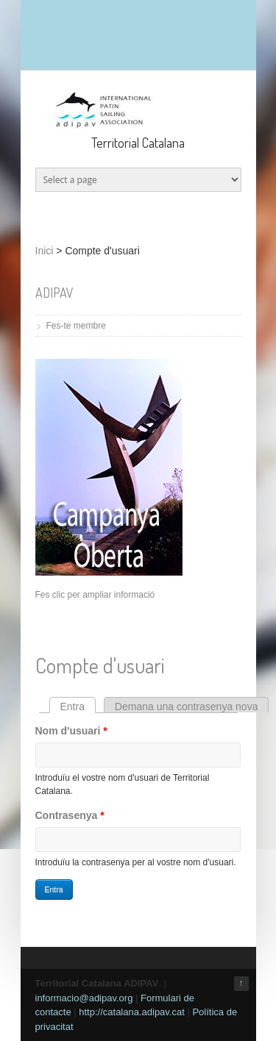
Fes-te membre (76, 326)
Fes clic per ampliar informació (95, 595)
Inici (44, 251)
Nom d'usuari (71, 731)
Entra (78, 706)
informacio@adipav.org (84, 998)
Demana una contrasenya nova (186, 706)
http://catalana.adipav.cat (132, 1011)
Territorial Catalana (138, 143)
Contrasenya (70, 815)
